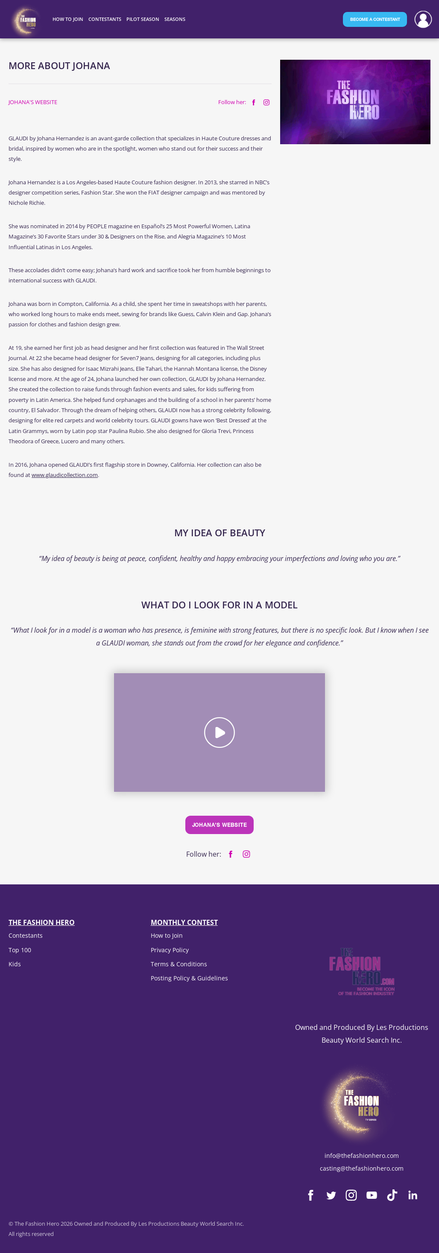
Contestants (26, 935)
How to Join (167, 935)
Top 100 (20, 950)
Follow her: (232, 102)
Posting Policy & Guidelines (189, 978)
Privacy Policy (170, 950)
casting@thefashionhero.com (362, 1168)
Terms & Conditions (179, 964)
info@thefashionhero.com (362, 1155)
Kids (15, 964)
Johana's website (33, 102)
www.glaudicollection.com (65, 475)
